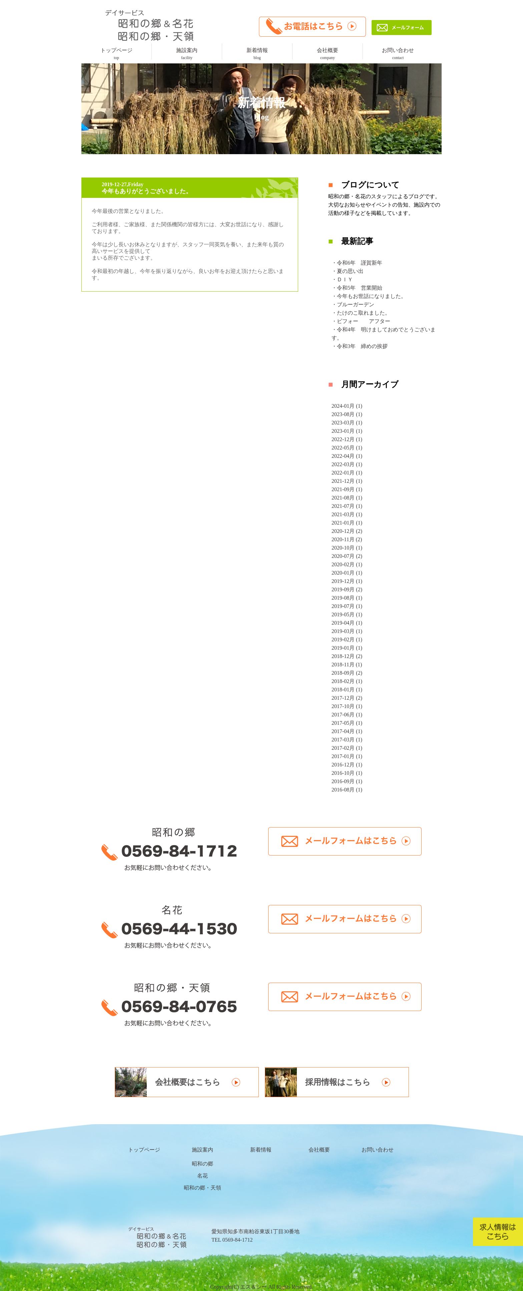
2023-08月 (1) (347, 414)
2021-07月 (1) (347, 506)
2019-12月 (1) (347, 581)
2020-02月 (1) (347, 564)
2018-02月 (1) (347, 681)
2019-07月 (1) (347, 606)
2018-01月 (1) (347, 689)
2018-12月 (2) (347, 656)
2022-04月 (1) (347, 456)
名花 (202, 1176)
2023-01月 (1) (347, 431)
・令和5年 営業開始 (357, 288)
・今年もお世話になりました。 (369, 296)
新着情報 (257, 53)
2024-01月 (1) (347, 406)
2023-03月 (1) (347, 422)
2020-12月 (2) (347, 531)
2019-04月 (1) (347, 623)
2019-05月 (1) (347, 614)
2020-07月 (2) (347, 556)
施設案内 (186, 53)
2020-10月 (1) (347, 548)
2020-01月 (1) (347, 573)
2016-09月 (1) (347, 781)
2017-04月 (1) (347, 731)
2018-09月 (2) (347, 673)
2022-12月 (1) (347, 439)
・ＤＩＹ (342, 279)
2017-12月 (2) (347, 698)
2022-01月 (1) (347, 472)
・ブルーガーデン (353, 304)
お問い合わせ (398, 53)
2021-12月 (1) (347, 481)
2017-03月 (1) (347, 739)
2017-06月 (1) (347, 714)
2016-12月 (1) (347, 764)
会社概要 (327, 53)
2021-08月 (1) (347, 498)
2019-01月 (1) (347, 648)
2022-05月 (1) (347, 447)
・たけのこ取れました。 (361, 313)
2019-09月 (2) (347, 589)
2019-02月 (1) (347, 639)
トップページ (116, 53)
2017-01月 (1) (347, 756)
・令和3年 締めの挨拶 (360, 346)
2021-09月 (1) (347, 489)
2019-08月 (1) (347, 598)
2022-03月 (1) (347, 464)
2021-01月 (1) (347, 523)
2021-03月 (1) (347, 514)
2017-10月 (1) (347, 706)
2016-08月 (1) (347, 789)
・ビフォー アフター (361, 321)
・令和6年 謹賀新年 (357, 263)
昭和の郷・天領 (202, 1188)
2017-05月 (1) (347, 723)
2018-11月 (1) (347, 664)
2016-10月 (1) (347, 773)
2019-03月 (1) (347, 631)
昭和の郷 (202, 1164)
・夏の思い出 (348, 271)
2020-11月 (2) (347, 539)
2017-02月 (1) (347, 748)
